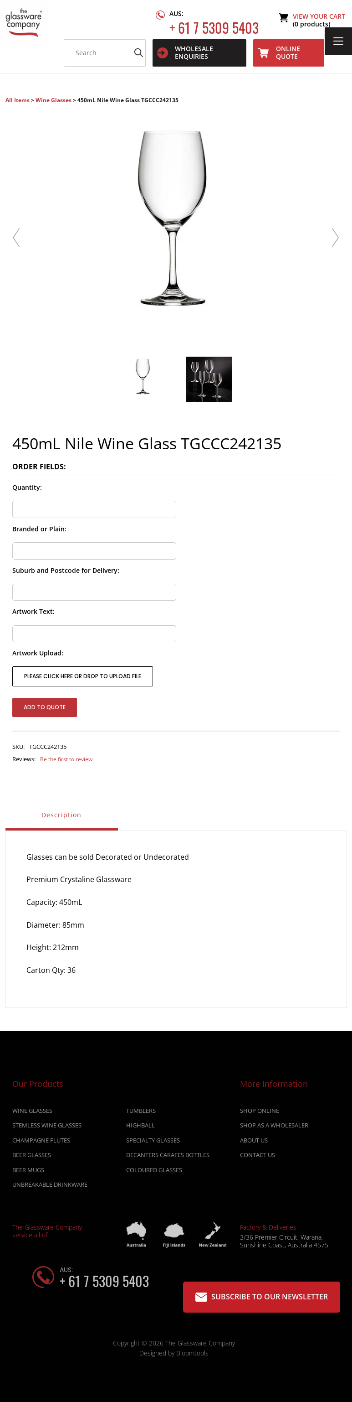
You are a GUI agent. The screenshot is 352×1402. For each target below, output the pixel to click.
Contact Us (257, 1157)
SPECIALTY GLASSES (153, 1142)
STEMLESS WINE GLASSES (47, 1128)
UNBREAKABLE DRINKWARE (49, 1187)
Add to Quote (45, 707)
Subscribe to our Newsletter (261, 1297)
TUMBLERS (141, 1113)
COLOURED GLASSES (154, 1172)
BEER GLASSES (31, 1157)
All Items (18, 100)
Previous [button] (16, 238)
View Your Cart (319, 20)
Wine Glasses (53, 100)
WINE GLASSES (32, 1113)
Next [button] (336, 238)
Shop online (259, 1113)
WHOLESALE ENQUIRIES (185, 52)
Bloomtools (192, 1355)
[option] (176, 220)
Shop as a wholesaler (274, 1128)
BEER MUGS (28, 1172)
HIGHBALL (140, 1128)
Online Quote (279, 52)
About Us (254, 1142)
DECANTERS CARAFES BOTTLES (167, 1157)
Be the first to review (66, 759)
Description (61, 815)
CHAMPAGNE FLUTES (41, 1142)
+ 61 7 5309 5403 (214, 21)
